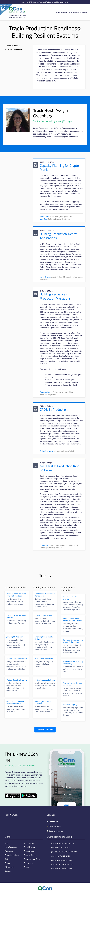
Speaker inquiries (56, 888)
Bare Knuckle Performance (44, 716)
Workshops (83, 12)
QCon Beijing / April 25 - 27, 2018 (59, 914)
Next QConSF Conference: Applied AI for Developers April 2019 (45, 2)
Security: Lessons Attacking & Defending (73, 720)
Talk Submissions (12, 912)
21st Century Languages (43, 673)
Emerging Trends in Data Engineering (44, 695)
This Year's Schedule (45, 787)
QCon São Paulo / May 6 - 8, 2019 (59, 918)
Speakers (76, 12)
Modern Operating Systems (16, 737)
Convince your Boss (32, 916)
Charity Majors (45, 602)
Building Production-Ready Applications (58, 245)
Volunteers (9, 908)
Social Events (29, 904)
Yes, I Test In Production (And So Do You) (60, 513)
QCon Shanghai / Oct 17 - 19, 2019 (59, 926)
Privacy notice (10, 924)
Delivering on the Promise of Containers (45, 760)
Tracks (57, 12)
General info (54, 879)
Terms (7, 920)
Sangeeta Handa (46, 427)
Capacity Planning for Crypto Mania (59, 167)
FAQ (6, 916)
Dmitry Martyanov (46, 496)
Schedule (64, 12)
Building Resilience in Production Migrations (55, 315)
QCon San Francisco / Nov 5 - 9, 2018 (60, 901)
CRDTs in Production (54, 445)
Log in (70, 12)
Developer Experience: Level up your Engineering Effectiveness (73, 698)
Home (7, 901)
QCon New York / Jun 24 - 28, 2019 (60, 922)
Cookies (8, 928)
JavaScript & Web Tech (14, 694)
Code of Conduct (31, 912)
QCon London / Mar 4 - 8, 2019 (58, 905)
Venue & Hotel (30, 901)
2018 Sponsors (11, 904)
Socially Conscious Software (45, 737)
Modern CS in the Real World (16, 716)
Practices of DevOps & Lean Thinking (16, 674)
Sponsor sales (55, 884)
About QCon (29, 908)
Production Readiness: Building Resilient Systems (72, 677)
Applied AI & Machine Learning (70, 655)
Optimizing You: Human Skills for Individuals (15, 760)
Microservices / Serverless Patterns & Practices (16, 652)
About (26, 924)
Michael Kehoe (45, 295)
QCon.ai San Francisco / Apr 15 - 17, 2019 (62, 909)
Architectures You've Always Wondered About (45, 652)
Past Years (28, 920)
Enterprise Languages (71, 762)
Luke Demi (44, 228)
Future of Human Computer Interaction (73, 742)
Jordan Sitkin (45, 226)
